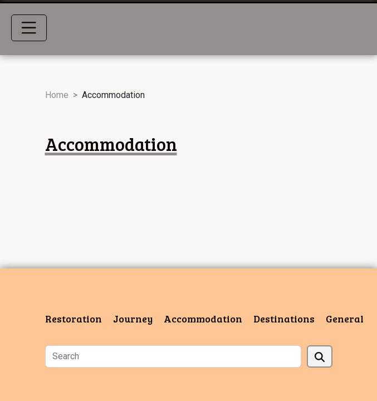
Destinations (284, 318)
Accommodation (203, 318)
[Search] (173, 356)
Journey (133, 318)
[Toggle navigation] (29, 27)
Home (56, 95)
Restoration (73, 318)
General (345, 318)
